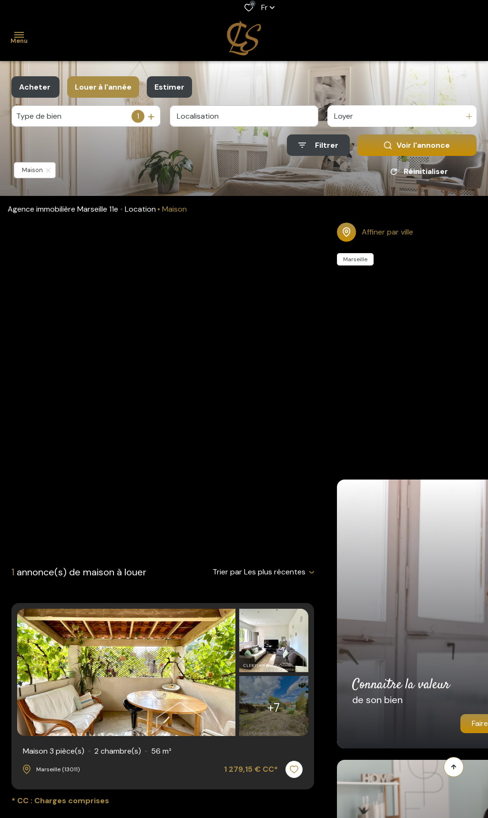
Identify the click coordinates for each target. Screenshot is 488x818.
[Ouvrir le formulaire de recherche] (318, 145)
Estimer (169, 87)
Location (140, 209)
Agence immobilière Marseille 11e (63, 209)
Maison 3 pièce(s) (97, 751)
